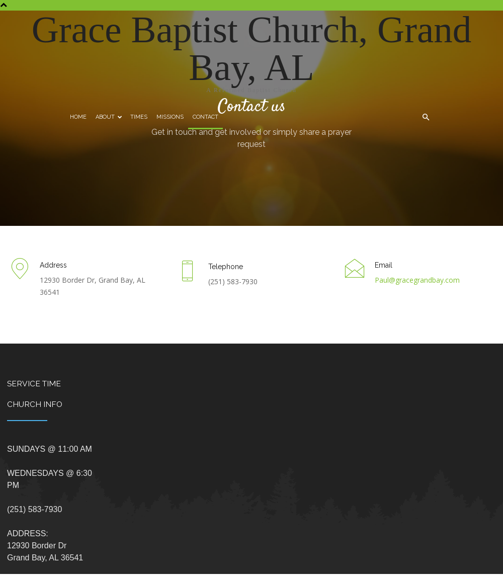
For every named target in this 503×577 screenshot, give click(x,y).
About (109, 117)
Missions (170, 117)
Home (78, 117)
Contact (205, 117)
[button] (425, 117)
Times (138, 117)
